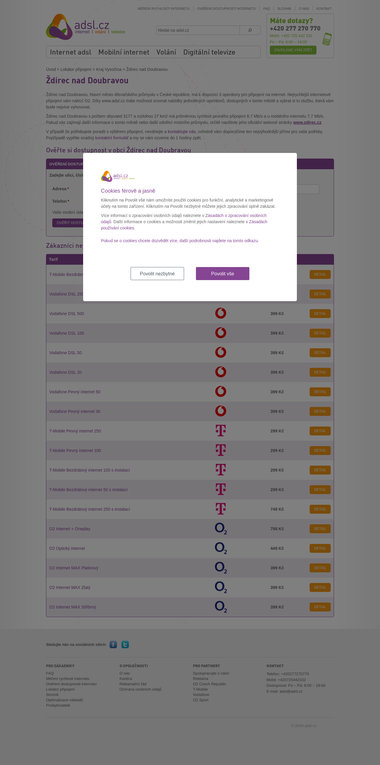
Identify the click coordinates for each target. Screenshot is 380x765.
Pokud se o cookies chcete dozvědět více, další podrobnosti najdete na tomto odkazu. (180, 240)
